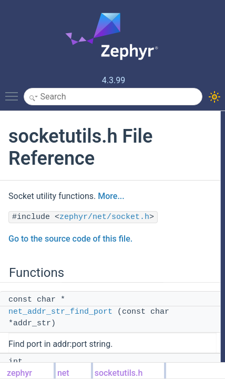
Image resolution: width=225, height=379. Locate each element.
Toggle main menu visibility (14, 91)
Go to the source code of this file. (70, 239)
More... (111, 196)
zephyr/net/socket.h (104, 217)
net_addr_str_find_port (60, 311)
